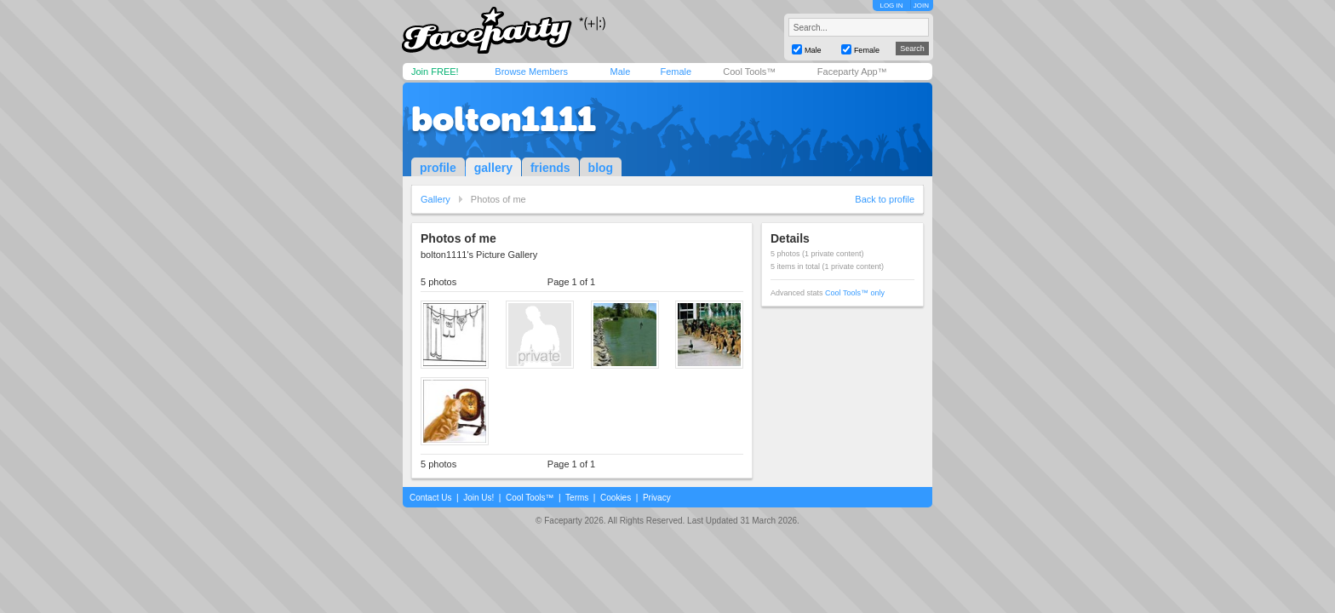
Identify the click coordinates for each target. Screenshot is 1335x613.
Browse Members (531, 71)
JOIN (921, 5)
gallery (493, 168)
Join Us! (478, 497)
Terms (576, 497)
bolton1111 (503, 119)
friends (550, 168)
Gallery (435, 199)
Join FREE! (435, 71)
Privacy (657, 497)
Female (675, 71)
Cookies (615, 497)
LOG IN (890, 5)
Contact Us (430, 497)
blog (601, 168)
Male (620, 71)
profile (438, 168)
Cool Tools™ (749, 71)
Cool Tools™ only (855, 293)
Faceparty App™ (852, 71)
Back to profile (884, 199)
